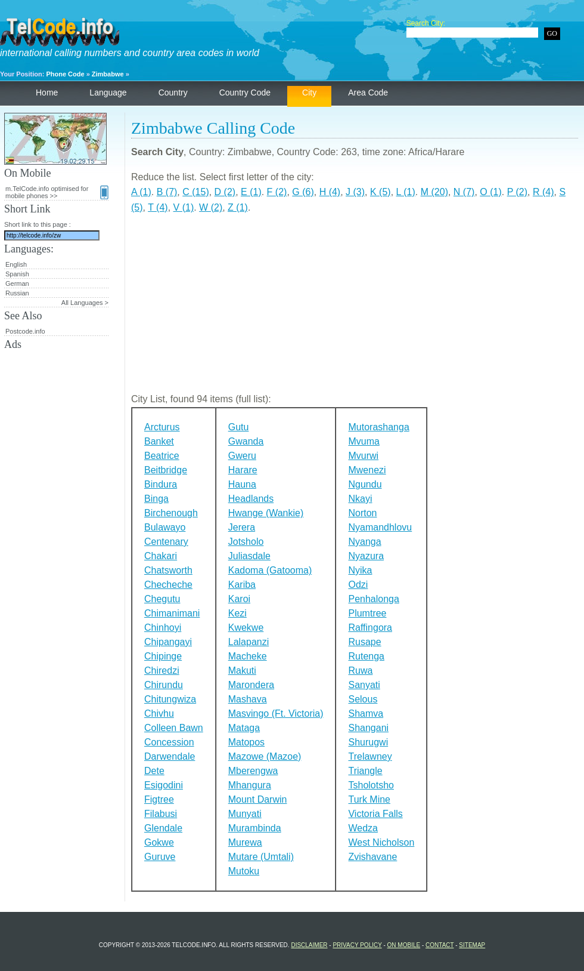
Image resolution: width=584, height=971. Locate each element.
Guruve (159, 857)
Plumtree (367, 613)
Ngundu (364, 484)
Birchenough (171, 513)
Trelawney (370, 756)
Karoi (239, 599)
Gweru (242, 456)
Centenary (166, 542)
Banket (159, 441)
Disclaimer (309, 945)
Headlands (251, 499)
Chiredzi (161, 670)
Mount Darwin (257, 799)
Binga (156, 499)
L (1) (405, 192)
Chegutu (162, 599)
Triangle (365, 771)
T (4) (157, 207)
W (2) (210, 207)
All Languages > (84, 302)
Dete (154, 771)
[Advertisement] (354, 308)
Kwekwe (246, 627)
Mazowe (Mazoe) (265, 756)
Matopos (246, 742)
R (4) (543, 192)
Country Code (245, 92)
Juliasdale (249, 556)
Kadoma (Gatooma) (270, 570)
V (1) (183, 207)
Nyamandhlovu (380, 527)
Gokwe (159, 842)
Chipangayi (168, 642)
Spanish (17, 274)
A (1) (141, 192)
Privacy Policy (357, 945)
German (17, 283)
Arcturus (162, 427)
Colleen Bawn (173, 728)
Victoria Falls (375, 814)
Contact (439, 945)
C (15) (195, 192)
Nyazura (366, 556)
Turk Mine (369, 799)
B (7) (167, 192)
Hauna (242, 484)
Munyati (245, 814)
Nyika (360, 570)
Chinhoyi (162, 627)
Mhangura (249, 785)
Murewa (245, 842)
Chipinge (163, 656)
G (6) (302, 192)
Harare (242, 470)
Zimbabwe (108, 74)
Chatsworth (168, 570)
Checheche (168, 584)
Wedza (363, 828)
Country (173, 92)
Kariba (242, 584)
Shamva (365, 713)
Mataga (244, 728)
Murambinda (254, 828)
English (16, 264)
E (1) (251, 192)
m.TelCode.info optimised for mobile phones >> (56, 192)
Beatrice (161, 456)
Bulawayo (164, 527)
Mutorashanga (378, 427)
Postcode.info (25, 331)
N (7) (464, 192)
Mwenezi (367, 470)
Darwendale (169, 756)
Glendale (163, 828)
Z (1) (238, 207)
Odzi (358, 584)
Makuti (242, 670)
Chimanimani (172, 613)
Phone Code (65, 74)
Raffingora (370, 627)
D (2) (225, 192)
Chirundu (163, 685)
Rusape (364, 642)
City (309, 92)
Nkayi (360, 499)
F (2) (277, 192)
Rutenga (366, 656)
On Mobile (404, 945)
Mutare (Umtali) (261, 857)
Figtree (159, 799)
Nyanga (364, 542)
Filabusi (160, 814)
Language (107, 92)
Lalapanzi (248, 642)
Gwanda (246, 441)
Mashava (247, 699)
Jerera (241, 527)
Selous (362, 699)
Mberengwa (253, 771)
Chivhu (159, 713)
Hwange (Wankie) (266, 513)
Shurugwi (368, 742)
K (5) (380, 192)
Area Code (368, 92)
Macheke (247, 656)
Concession (169, 742)
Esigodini (163, 785)
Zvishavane (372, 857)
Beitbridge (165, 470)
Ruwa (360, 670)
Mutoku (243, 871)
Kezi (237, 613)
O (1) (490, 192)
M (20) (434, 192)
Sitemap (472, 945)
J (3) (355, 192)
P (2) (517, 192)
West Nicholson (381, 842)
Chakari (160, 556)
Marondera (251, 685)
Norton (362, 513)
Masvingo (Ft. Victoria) (276, 713)
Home (47, 92)
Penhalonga (373, 599)
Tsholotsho (371, 785)
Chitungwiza (170, 699)
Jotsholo (246, 542)
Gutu (238, 427)
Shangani (368, 728)
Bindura (160, 484)
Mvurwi (363, 456)
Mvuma (363, 441)
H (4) (330, 192)
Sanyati (364, 685)
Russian (17, 293)
